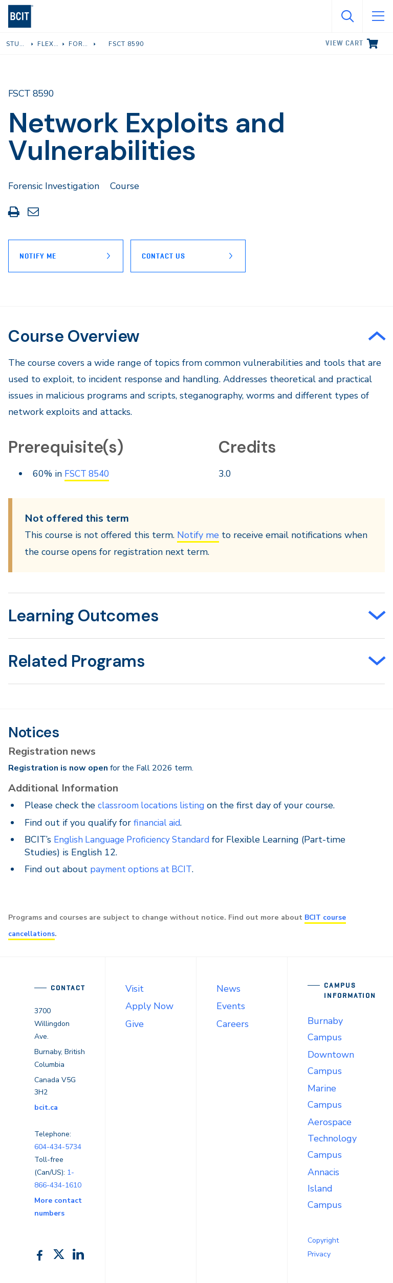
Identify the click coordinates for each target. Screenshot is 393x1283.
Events (230, 1006)
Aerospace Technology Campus (332, 1137)
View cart (344, 43)
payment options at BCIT (143, 869)
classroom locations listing (153, 805)
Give (134, 1023)
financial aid (158, 822)
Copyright (323, 1240)
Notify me (198, 535)
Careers (232, 1023)
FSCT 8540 (88, 474)
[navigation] (24, 16)
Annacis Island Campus (325, 1187)
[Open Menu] (377, 16)
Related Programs (76, 661)
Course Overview (74, 336)
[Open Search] (347, 16)
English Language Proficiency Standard (135, 839)
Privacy (319, 1253)
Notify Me (37, 256)
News (228, 989)
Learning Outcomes (83, 615)
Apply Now (149, 1006)
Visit (134, 989)
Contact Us (166, 256)
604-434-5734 (57, 1147)
